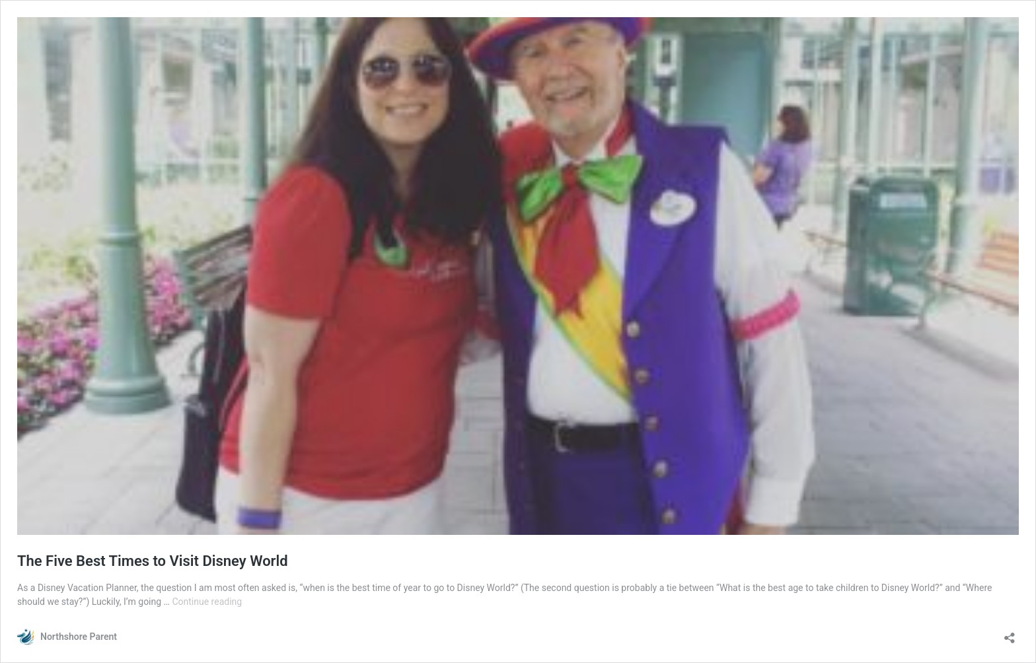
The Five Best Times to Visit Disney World (152, 561)
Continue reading (207, 601)
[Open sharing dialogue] (1009, 633)
